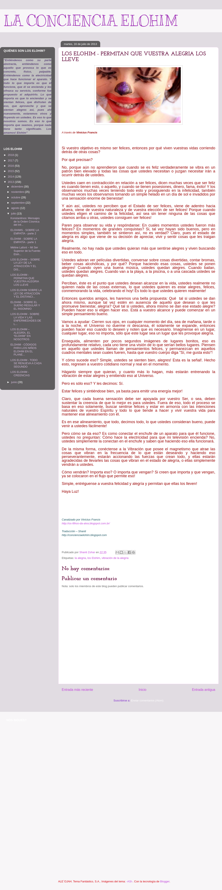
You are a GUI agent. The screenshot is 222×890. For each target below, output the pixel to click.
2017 (11, 160)
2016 (11, 165)
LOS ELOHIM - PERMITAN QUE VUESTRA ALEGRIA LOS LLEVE (24, 279)
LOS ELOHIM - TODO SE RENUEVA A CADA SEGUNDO (25, 363)
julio (14, 213)
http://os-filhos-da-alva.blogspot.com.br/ (86, 523)
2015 (11, 171)
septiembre (18, 202)
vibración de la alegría (115, 558)
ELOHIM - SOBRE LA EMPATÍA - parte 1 (23, 240)
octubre (16, 197)
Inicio (142, 689)
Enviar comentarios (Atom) (147, 700)
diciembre (17, 186)
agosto (15, 208)
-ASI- (129, 881)
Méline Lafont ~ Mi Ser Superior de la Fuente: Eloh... (25, 251)
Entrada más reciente (77, 689)
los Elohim (93, 558)
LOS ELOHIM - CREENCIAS (20, 373)
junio (14, 382)
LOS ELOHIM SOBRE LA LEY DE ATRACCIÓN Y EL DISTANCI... (25, 293)
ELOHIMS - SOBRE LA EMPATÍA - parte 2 (24, 231)
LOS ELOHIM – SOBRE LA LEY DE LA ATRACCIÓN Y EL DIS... (25, 264)
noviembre (18, 191)
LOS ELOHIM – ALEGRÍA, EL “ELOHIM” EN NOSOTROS (20, 334)
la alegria (80, 558)
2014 (11, 176)
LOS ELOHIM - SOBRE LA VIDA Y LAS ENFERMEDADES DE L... (25, 319)
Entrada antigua (203, 689)
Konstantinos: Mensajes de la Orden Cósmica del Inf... (25, 221)
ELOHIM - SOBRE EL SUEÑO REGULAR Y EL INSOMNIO (25, 305)
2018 (11, 155)
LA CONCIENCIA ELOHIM (90, 20)
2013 (11, 181)
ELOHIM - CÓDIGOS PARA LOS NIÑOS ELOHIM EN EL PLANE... (23, 349)
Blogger (164, 881)
